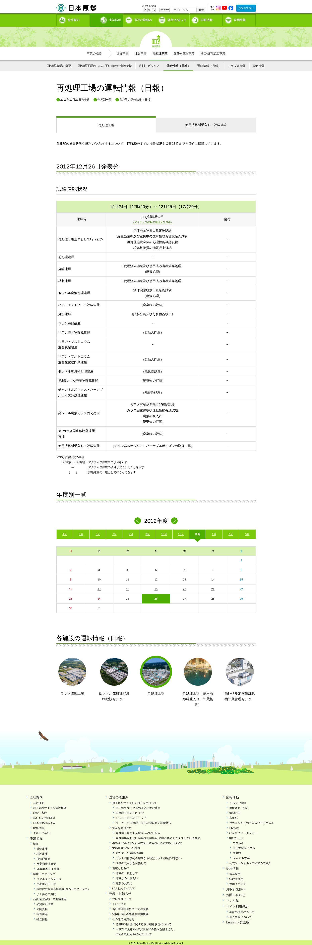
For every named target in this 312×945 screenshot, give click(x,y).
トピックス (119, 902)
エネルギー (240, 841)
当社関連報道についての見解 (130, 907)
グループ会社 (41, 831)
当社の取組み (143, 19)
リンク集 (232, 899)
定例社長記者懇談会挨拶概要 (130, 912)
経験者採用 (236, 877)
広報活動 (207, 19)
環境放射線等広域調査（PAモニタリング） (63, 887)
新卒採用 (234, 872)
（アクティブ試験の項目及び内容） (152, 220)
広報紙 (233, 816)
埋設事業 (141, 52)
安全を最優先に (122, 826)
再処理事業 (160, 52)
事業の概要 (94, 52)
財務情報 (38, 826)
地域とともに (120, 866)
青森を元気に (124, 882)
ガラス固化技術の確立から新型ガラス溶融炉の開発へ (149, 856)
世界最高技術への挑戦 (126, 846)
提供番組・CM (238, 806)
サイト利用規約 (237, 905)
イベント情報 (237, 801)
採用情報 (240, 19)
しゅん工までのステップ (131, 816)
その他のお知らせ (123, 917)
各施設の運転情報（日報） (136, 98)
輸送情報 (259, 64)
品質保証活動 (44, 902)
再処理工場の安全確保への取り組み (138, 831)
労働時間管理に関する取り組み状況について (143, 922)
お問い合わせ (235, 893)
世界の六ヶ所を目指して (131, 861)
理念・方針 (40, 811)
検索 (201, 9)
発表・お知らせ (120, 892)
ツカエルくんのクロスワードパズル (251, 821)
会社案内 (74, 19)
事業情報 (107, 19)
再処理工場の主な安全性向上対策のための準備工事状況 (147, 841)
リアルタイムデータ (49, 877)
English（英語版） (239, 921)
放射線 (237, 851)
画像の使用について (241, 910)
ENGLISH (164, 10)
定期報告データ (46, 882)
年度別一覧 (104, 98)
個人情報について (240, 915)
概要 (36, 842)
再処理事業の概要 (59, 64)
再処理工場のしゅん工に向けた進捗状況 (105, 64)
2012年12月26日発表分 (75, 98)
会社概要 (38, 801)
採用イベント (237, 882)
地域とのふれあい (127, 877)
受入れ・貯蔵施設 (206, 123)
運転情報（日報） (178, 64)
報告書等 (42, 912)
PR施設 (234, 826)
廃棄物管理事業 (183, 52)
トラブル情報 (237, 64)
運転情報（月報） (209, 64)
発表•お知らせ (176, 19)
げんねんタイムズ (123, 887)
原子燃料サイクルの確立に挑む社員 (138, 806)
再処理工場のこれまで (130, 811)
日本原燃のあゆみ (44, 821)
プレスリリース (122, 897)
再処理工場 (106, 124)
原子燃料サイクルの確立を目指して (134, 801)
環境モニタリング (44, 872)
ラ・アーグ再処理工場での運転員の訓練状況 (143, 821)
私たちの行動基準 (44, 816)
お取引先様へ (246, 8)
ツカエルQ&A (241, 856)
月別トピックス (149, 64)
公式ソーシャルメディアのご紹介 (250, 861)
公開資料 (42, 907)
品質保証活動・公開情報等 (50, 897)
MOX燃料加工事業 (212, 52)
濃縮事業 (123, 52)
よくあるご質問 (46, 892)
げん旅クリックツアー (243, 831)
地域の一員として (127, 871)
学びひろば (236, 836)
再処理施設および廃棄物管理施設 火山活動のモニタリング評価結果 (158, 836)
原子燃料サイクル (244, 846)
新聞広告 (234, 811)
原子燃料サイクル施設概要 (50, 806)
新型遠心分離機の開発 (130, 851)
